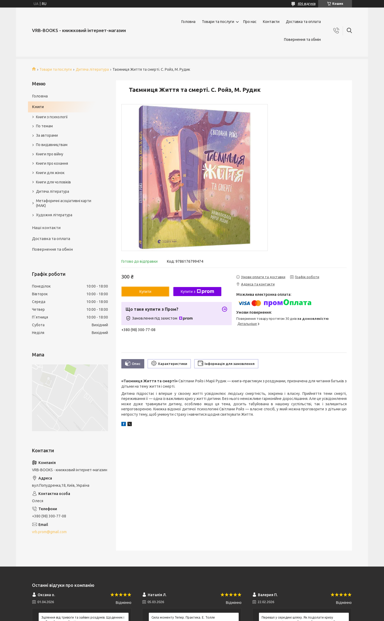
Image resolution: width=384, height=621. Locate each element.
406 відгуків (306, 3)
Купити (145, 291)
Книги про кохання (52, 163)
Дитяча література (92, 69)
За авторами (47, 135)
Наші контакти (46, 227)
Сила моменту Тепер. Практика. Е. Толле (183, 617)
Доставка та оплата (303, 21)
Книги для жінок (50, 173)
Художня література (54, 215)
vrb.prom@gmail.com (49, 532)
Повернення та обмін (302, 39)
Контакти (271, 21)
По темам (44, 126)
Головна (188, 21)
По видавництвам (51, 145)
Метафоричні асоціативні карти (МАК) (63, 203)
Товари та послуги (218, 21)
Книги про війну (49, 154)
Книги (38, 106)
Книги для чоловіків (53, 182)
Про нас (250, 21)
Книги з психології (52, 117)
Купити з (197, 291)
